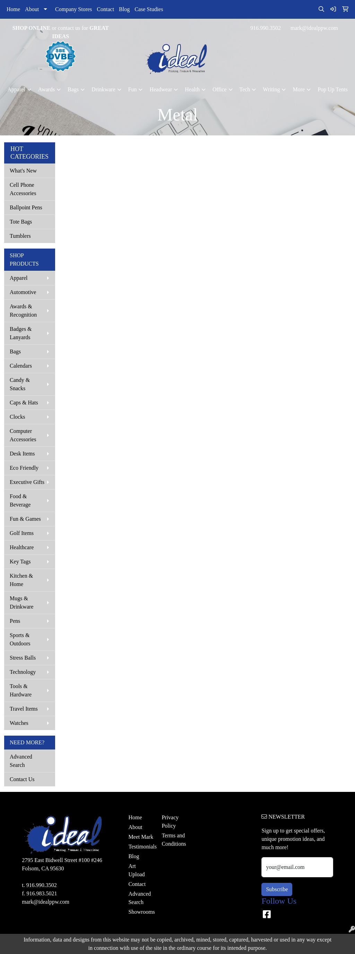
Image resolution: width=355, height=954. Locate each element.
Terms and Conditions (174, 839)
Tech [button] (245, 89)
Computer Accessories (23, 435)
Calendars (21, 366)
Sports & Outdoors (20, 639)
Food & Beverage (20, 500)
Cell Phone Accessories (23, 189)
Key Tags (20, 561)
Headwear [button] (160, 89)
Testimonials (140, 847)
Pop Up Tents (333, 89)
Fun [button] (132, 89)
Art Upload (136, 870)
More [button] (299, 89)
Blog (124, 9)
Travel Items (24, 709)
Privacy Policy (170, 821)
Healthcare (22, 547)
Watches (19, 723)
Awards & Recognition (23, 310)
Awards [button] (46, 89)
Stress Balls (23, 658)
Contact (105, 9)
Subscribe (277, 889)
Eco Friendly (24, 468)
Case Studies (149, 9)
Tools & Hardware (21, 690)
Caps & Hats (24, 402)
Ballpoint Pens (26, 207)
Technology (23, 672)
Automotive (23, 292)
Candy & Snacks (20, 384)
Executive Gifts (27, 482)
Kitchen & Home (21, 580)
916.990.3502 (265, 28)
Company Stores (73, 9)
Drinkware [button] (103, 89)
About (32, 9)
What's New (23, 171)
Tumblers (20, 236)
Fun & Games (25, 519)
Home (13, 9)
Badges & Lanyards (21, 333)
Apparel (19, 278)
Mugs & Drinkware (21, 602)
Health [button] (192, 89)
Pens (15, 621)
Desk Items (22, 454)
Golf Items (22, 533)
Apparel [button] (16, 89)
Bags (15, 351)
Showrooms (140, 912)
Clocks (17, 417)
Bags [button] (73, 89)
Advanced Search (21, 761)
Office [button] (220, 89)
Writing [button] (271, 89)
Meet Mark (140, 837)
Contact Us (22, 779)
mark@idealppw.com (314, 28)
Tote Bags (21, 222)
